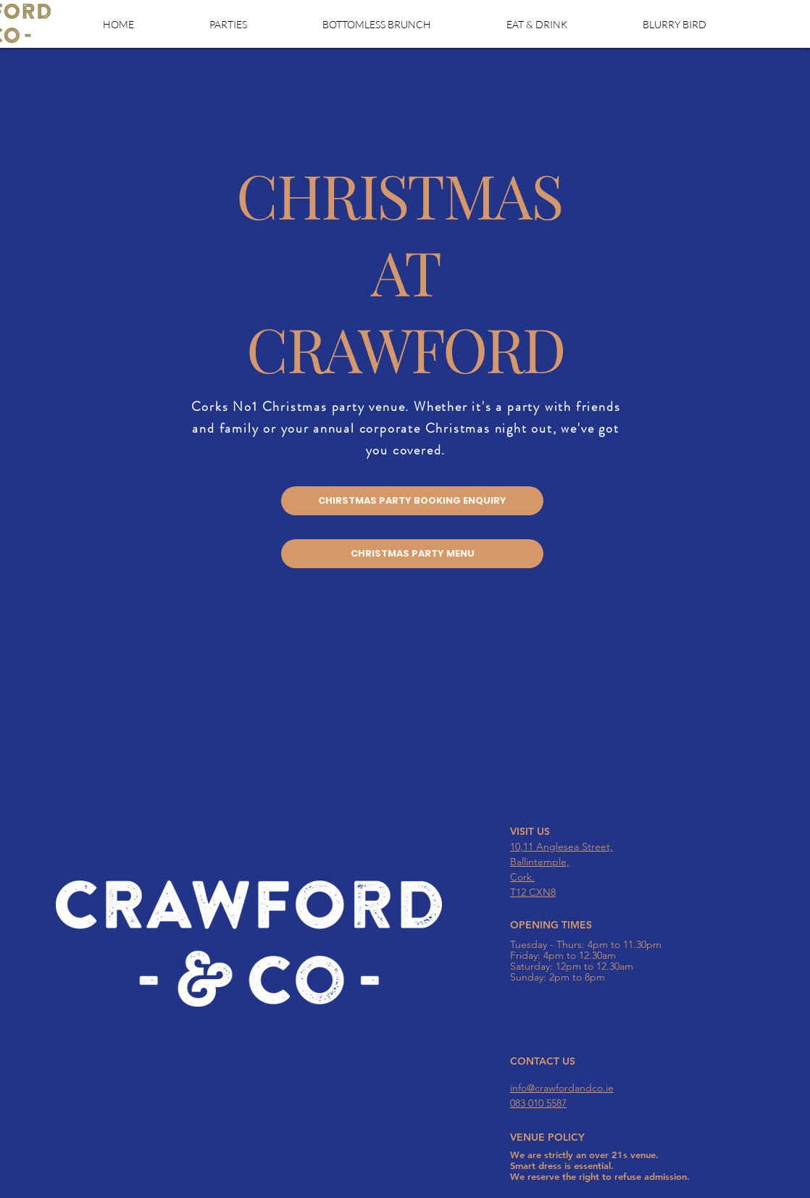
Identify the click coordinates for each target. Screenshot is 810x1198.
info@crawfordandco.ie (562, 1087)
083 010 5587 (538, 1103)
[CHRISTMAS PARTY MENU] (412, 553)
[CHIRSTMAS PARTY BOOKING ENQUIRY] (412, 500)
